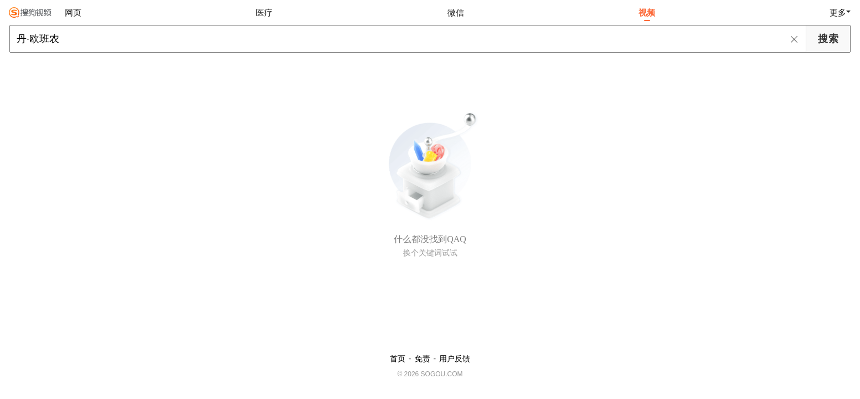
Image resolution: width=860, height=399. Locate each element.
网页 (73, 12)
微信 (455, 12)
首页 (397, 358)
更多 (838, 12)
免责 (422, 358)
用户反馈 (454, 358)
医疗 (264, 12)
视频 (646, 12)
